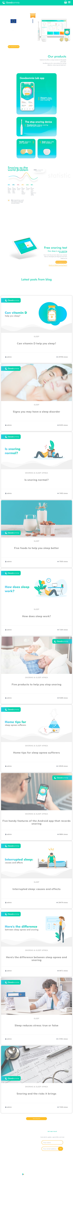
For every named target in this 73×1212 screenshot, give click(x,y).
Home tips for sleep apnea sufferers (36, 752)
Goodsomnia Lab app (26, 1158)
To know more (58, 222)
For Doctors (10, 1180)
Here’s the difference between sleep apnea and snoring (36, 959)
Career (9, 1165)
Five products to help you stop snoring (36, 684)
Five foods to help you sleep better (36, 548)
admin (8, 357)
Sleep (36, 336)
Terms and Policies (13, 1186)
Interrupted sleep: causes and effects (37, 889)
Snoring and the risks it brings (36, 1093)
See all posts (36, 1118)
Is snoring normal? (37, 479)
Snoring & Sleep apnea (36, 473)
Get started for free (13, 46)
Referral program (12, 1175)
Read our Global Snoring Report (58, 265)
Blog (9, 1163)
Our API (10, 1177)
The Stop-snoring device (27, 1160)
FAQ (9, 1167)
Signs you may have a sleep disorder (36, 411)
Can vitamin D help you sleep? (36, 343)
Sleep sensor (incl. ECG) (27, 1165)
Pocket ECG (24, 1163)
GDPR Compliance (26, 1186)
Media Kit (10, 1160)
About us (10, 1158)
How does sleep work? (36, 616)
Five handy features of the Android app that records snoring (37, 822)
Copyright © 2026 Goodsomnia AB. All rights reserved (47, 1186)
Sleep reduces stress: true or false (36, 1025)
